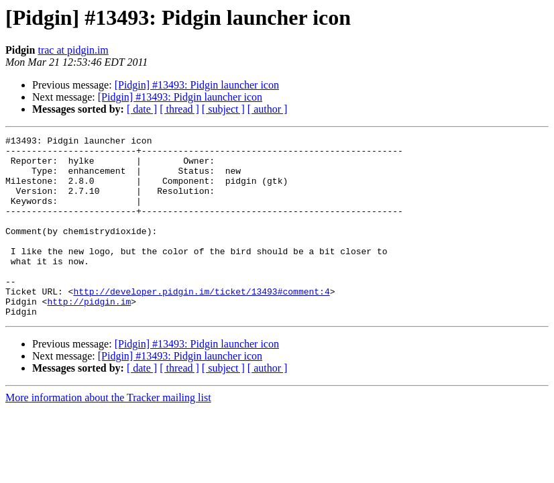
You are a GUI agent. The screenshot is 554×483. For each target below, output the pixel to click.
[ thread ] (179, 109)
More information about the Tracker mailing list (108, 433)
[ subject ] (223, 109)
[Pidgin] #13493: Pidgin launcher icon (197, 85)
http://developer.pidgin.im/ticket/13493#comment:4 (201, 323)
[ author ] (267, 109)
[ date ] (142, 109)
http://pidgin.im (89, 335)
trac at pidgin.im (73, 50)
